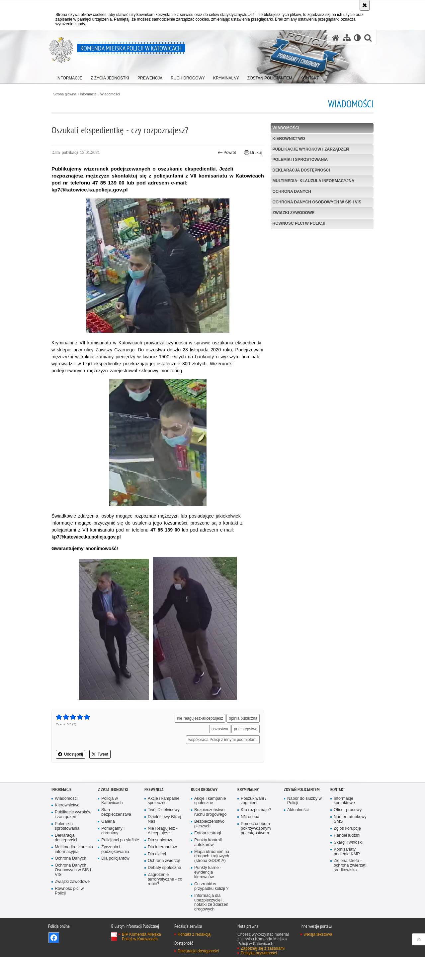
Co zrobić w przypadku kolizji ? (211, 886)
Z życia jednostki (113, 789)
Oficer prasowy (348, 810)
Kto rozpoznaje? (256, 810)
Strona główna (64, 94)
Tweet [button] (100, 754)
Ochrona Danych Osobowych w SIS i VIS (317, 202)
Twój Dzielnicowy (164, 810)
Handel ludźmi (347, 835)
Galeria (108, 821)
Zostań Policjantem (302, 789)
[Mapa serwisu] (347, 38)
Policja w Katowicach (112, 800)
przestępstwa (245, 729)
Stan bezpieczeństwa (116, 812)
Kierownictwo (289, 138)
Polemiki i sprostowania (300, 159)
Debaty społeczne (164, 868)
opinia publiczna (243, 718)
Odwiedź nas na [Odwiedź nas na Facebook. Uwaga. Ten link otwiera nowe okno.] (53, 937)
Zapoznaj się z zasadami (263, 948)
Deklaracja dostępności (301, 170)
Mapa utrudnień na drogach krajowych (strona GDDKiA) (211, 856)
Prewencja (154, 789)
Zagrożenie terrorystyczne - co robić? (165, 879)
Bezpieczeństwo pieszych (209, 823)
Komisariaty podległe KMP (347, 851)
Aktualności (298, 810)
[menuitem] (69, 76)
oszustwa (220, 729)
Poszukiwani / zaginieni (253, 800)
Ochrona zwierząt (164, 861)
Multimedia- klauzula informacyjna (314, 181)
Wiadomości (110, 94)
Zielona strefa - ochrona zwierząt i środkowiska (351, 865)
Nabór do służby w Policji (304, 800)
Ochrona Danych (292, 191)
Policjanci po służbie (120, 840)
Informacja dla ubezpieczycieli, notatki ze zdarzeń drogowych (211, 903)
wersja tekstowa (318, 934)
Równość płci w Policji (299, 223)
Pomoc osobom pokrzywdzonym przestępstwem (256, 828)
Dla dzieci (157, 854)
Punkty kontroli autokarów (208, 842)
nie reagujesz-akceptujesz (200, 718)
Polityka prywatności (259, 953)
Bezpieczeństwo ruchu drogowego (210, 812)
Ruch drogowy (204, 789)
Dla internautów (162, 847)
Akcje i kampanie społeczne (163, 800)
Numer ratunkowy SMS (350, 819)
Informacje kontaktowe (344, 800)
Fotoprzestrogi (207, 833)
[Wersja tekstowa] (357, 38)
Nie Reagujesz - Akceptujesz (163, 830)
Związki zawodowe (294, 212)
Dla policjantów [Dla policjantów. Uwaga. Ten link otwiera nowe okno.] (115, 858)
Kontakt (337, 789)
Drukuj (253, 152)
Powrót (226, 152)
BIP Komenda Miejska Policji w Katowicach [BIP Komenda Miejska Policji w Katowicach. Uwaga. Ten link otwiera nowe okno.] (141, 936)
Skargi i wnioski (348, 842)
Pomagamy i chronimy (113, 830)
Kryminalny (248, 789)
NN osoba (250, 817)
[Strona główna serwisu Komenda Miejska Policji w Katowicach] (335, 38)
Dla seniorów (160, 840)
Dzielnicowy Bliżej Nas (164, 819)
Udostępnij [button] (70, 754)
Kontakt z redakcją (194, 934)
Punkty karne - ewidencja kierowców (207, 872)
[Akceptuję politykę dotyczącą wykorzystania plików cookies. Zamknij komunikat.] (365, 5)
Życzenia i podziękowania (115, 849)
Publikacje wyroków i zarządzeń (311, 149)
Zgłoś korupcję (347, 828)
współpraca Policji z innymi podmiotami (222, 739)
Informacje (88, 94)
